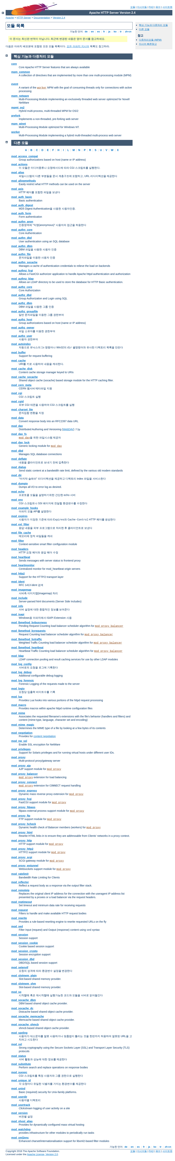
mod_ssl (16, 1044)
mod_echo (17, 491)
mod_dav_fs (19, 434)
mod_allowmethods (23, 180)
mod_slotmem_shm (23, 983)
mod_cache (18, 360)
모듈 (132, 7)
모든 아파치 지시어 (78, 46)
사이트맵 (167, 7)
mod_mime (18, 713)
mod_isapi (17, 614)
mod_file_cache (21, 532)
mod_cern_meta (21, 385)
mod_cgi (16, 393)
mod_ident (18, 581)
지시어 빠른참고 (148, 44)
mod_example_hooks (24, 508)
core (14, 63)
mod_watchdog (21, 1129)
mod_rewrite (19, 918)
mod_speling (19, 1032)
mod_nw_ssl (19, 740)
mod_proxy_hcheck (23, 823)
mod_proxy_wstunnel (24, 865)
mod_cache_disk (21, 368)
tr (120, 31)
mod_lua (16, 696)
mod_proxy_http (21, 840)
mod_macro (18, 704)
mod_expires (19, 516)
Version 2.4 (59, 17)
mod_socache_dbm (23, 1000)
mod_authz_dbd (21, 295)
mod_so (16, 991)
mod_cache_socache (24, 376)
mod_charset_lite (22, 409)
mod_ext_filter (20, 524)
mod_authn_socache (24, 262)
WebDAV (68, 429)
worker (41, 87)
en (92, 31)
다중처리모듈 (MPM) (150, 39)
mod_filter (17, 540)
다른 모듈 (144, 29)
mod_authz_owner (22, 327)
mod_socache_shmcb (25, 1024)
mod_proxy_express (24, 790)
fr (104, 31)
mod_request (19, 910)
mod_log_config (21, 664)
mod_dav (17, 425)
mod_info (17, 606)
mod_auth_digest (22, 205)
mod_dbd (17, 450)
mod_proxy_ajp (21, 765)
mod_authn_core (21, 229)
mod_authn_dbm (21, 246)
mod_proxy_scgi (21, 857)
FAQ (151, 7)
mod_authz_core (21, 286)
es (99, 31)
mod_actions (19, 164)
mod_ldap (17, 655)
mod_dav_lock (20, 442)
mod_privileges (21, 749)
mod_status (18, 1055)
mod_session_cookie (24, 942)
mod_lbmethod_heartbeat (27, 647)
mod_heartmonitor (23, 565)
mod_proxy (18, 757)
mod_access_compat (24, 156)
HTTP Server (24, 17)
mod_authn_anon (22, 221)
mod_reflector (20, 882)
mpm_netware (20, 95)
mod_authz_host (21, 319)
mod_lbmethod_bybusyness (29, 622)
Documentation (42, 17)
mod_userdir (19, 1096)
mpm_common (20, 71)
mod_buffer (18, 352)
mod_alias (17, 172)
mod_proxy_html (21, 832)
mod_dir (16, 475)
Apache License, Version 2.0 (42, 1154)
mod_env (17, 499)
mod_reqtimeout (21, 901)
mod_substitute (21, 1064)
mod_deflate (19, 458)
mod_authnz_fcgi (22, 270)
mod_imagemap (21, 589)
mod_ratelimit (20, 873)
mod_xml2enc (20, 1137)
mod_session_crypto (24, 951)
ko (115, 31)
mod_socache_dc (22, 1008)
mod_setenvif (19, 967)
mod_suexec (19, 1072)
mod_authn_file (21, 254)
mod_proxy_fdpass (23, 807)
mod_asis (17, 188)
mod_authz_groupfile (24, 311)
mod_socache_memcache (27, 1016)
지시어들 (142, 7)
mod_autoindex (21, 344)
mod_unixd (18, 1088)
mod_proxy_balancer (109, 626)
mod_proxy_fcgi (21, 798)
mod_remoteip (20, 890)
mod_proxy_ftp (20, 815)
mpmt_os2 (17, 107)
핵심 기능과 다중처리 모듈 (153, 25)
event (14, 83)
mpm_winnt (18, 123)
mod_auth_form (21, 213)
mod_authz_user (21, 335)
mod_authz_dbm (21, 303)
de (86, 31)
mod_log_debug (21, 672)
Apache (10, 17)
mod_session (19, 934)
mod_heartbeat (20, 557)
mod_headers (19, 549)
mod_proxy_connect (24, 782)
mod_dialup (18, 467)
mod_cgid (17, 401)
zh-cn (128, 31)
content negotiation (45, 736)
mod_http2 (18, 573)
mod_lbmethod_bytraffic (26, 639)
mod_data (17, 417)
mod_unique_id (21, 1080)
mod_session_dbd (22, 959)
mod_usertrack (20, 1104)
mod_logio (18, 688)
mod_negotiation (21, 732)
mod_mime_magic (22, 724)
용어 (158, 7)
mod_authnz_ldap (22, 278)
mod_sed (17, 926)
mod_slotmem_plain (24, 975)
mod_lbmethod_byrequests (28, 630)
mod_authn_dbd (21, 237)
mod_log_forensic (22, 680)
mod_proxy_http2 (22, 848)
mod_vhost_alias (22, 1121)
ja (109, 31)
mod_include (19, 598)
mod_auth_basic (21, 196)
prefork (15, 115)
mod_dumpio (19, 483)
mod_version (19, 1112)
